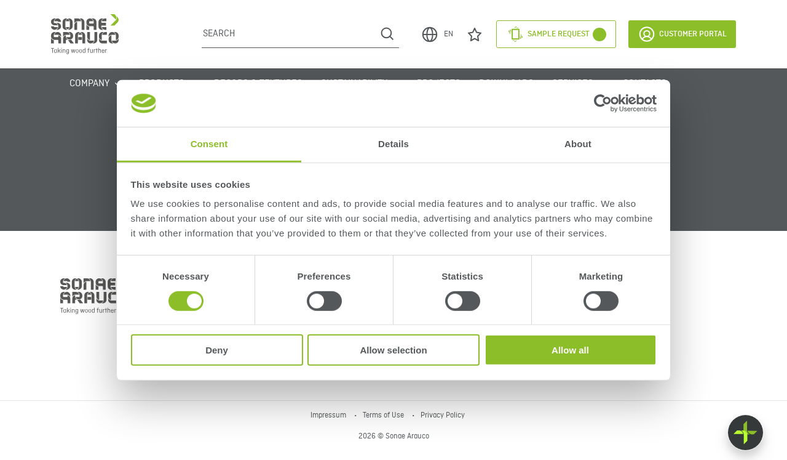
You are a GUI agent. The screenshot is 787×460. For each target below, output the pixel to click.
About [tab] (577, 144)
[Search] (289, 33)
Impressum (329, 416)
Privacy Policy (443, 416)
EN (437, 34)
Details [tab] (393, 144)
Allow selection (393, 350)
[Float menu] (745, 432)
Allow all (570, 350)
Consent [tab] (209, 144)
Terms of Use (384, 416)
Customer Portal (682, 34)
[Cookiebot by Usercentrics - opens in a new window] (603, 103)
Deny (216, 350)
